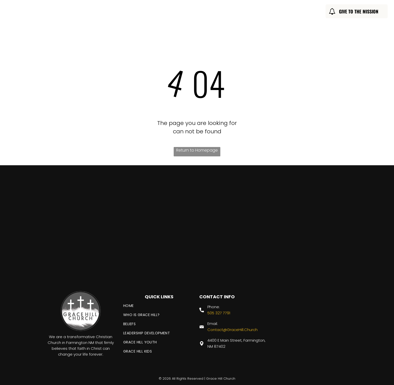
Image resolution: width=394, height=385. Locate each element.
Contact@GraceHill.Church (232, 329)
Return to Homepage (197, 150)
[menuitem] (121, 12)
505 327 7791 (218, 313)
